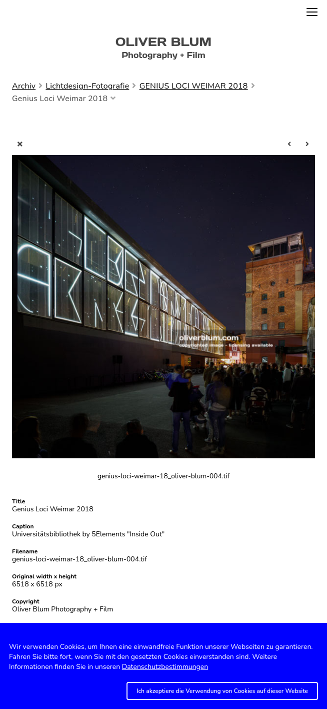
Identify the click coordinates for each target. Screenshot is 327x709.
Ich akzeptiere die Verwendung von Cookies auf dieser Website (222, 691)
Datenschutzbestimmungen (165, 666)
